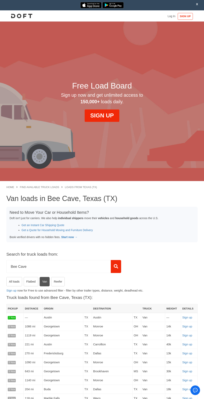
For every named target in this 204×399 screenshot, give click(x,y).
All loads (14, 281)
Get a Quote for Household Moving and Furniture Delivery (57, 230)
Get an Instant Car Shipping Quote (43, 225)
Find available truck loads (39, 187)
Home (10, 187)
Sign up (11, 290)
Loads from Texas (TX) (81, 187)
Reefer (58, 281)
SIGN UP (185, 16)
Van (44, 281)
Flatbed (31, 281)
